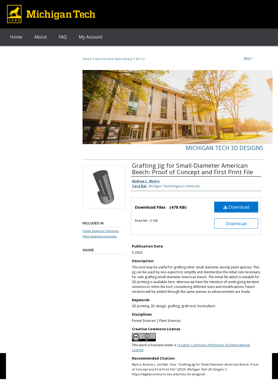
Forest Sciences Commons (100, 231)
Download (236, 207)
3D (138, 59)
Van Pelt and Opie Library (113, 59)
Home (87, 59)
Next (247, 58)
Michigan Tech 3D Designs (224, 148)
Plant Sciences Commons (100, 236)
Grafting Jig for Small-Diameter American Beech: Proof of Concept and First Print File (192, 168)
